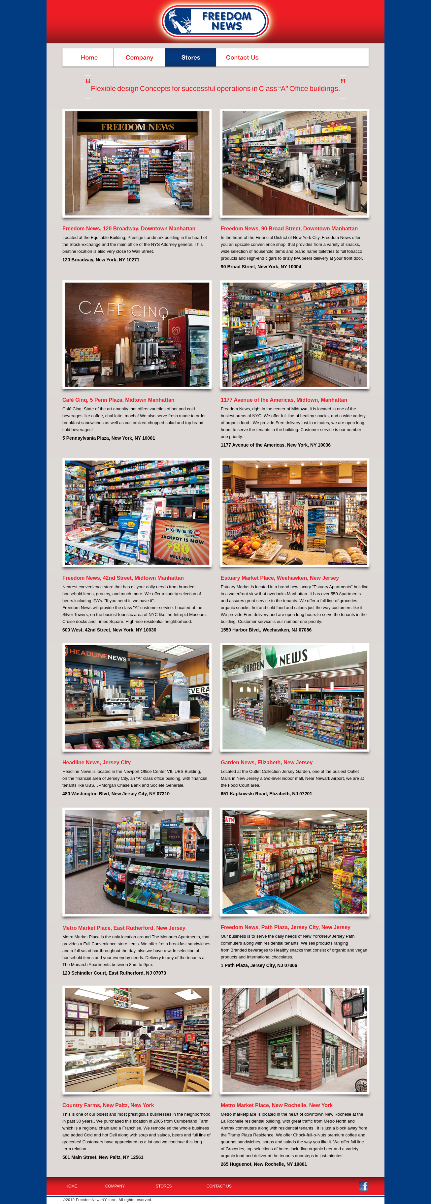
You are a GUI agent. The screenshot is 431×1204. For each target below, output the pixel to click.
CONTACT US (219, 1186)
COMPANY (115, 1186)
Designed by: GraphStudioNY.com (342, 1200)
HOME (71, 1186)
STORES (164, 1186)
